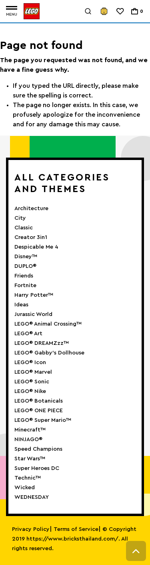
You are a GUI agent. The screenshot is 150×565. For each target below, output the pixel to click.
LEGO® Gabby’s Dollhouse (49, 353)
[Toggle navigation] (11, 11)
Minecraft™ (30, 430)
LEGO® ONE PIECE (38, 410)
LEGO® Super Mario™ (42, 420)
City (20, 218)
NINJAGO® (28, 439)
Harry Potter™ (33, 295)
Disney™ (25, 256)
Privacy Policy (31, 529)
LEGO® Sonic (31, 382)
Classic (23, 228)
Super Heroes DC (36, 468)
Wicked (24, 487)
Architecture (31, 208)
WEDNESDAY (31, 497)
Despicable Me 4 (36, 247)
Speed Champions (38, 449)
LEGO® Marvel (33, 372)
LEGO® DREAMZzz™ (41, 343)
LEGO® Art (28, 333)
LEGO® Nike (30, 391)
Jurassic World (33, 314)
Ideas (21, 305)
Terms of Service (76, 529)
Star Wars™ (29, 459)
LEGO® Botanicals (38, 401)
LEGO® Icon (30, 362)
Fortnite (25, 285)
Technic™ (27, 478)
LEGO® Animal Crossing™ (48, 324)
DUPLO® (25, 266)
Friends (23, 276)
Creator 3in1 (30, 237)
